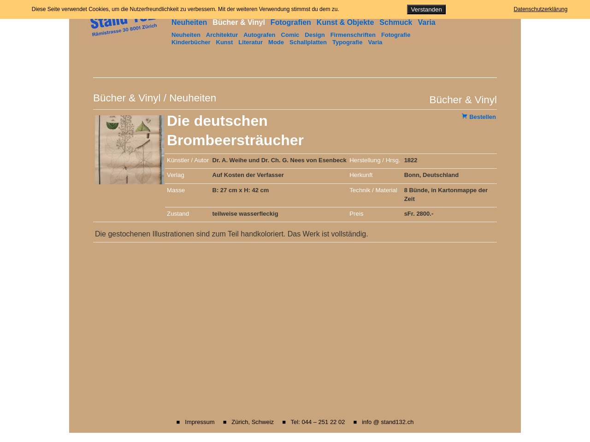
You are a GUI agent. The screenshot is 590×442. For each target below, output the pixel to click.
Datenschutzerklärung (540, 9)
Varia (426, 22)
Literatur (250, 42)
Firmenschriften (353, 34)
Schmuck (395, 22)
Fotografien (291, 22)
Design (314, 34)
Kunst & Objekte (345, 22)
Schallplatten (308, 42)
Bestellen (482, 116)
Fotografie (396, 34)
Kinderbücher (191, 42)
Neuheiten (189, 22)
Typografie (347, 42)
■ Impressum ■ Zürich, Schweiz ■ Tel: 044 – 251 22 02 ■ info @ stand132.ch (295, 421)
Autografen (259, 34)
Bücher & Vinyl (238, 22)
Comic (290, 34)
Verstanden (426, 9)
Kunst (224, 42)
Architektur (222, 34)
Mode (276, 42)
